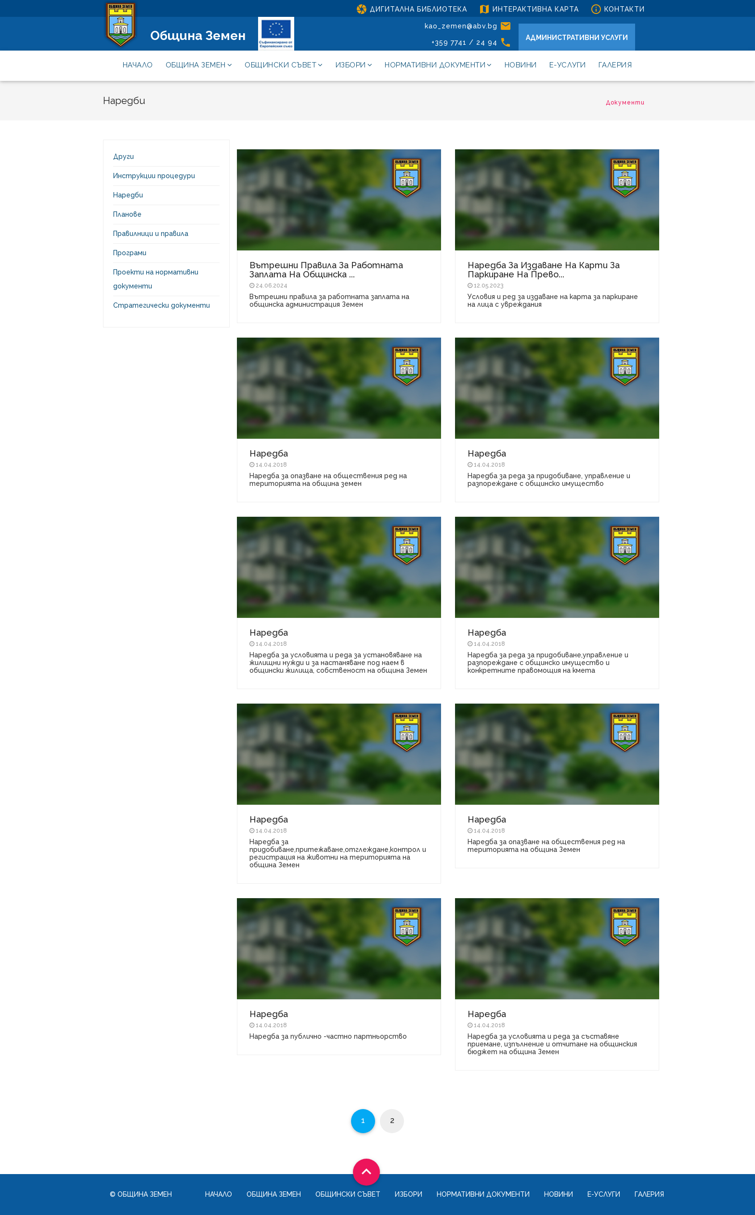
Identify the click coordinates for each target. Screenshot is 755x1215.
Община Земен (198, 35)
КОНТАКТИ (617, 9)
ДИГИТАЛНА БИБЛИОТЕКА (411, 9)
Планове (127, 214)
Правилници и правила (150, 233)
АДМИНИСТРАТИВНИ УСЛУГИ (577, 37)
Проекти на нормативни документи (155, 279)
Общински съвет (284, 65)
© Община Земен (141, 1194)
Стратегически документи (161, 305)
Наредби (128, 195)
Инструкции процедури (154, 176)
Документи (625, 102)
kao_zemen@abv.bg (468, 26)
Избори (354, 65)
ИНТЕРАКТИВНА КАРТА (529, 9)
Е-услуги (567, 65)
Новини (521, 65)
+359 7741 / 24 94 (471, 42)
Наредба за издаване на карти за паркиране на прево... (544, 269)
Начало (138, 65)
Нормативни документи (438, 65)
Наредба (268, 453)
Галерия (615, 65)
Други (123, 156)
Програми (129, 253)
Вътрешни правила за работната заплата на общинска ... (326, 269)
